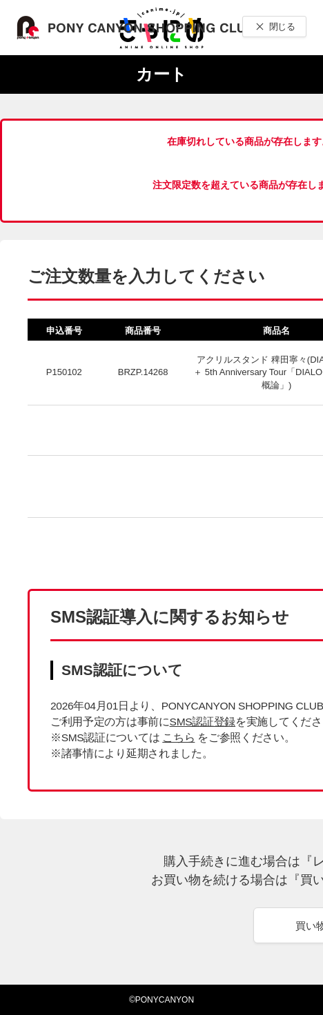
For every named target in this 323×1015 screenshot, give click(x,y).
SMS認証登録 (202, 721)
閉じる (282, 26)
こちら (178, 737)
